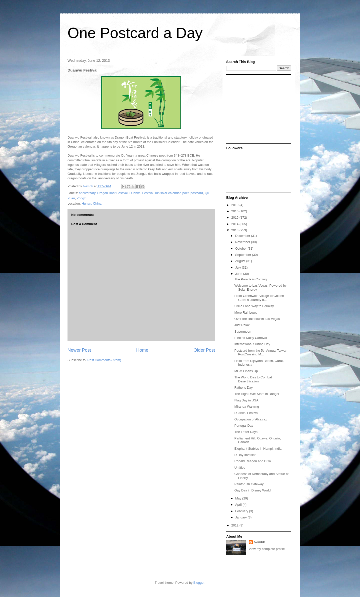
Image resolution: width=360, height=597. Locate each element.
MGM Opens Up (246, 371)
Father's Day (243, 387)
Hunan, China (92, 203)
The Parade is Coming (250, 279)
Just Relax (242, 325)
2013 (235, 230)
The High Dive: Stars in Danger (256, 394)
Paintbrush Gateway (249, 484)
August (240, 261)
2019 (235, 205)
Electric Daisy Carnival (250, 338)
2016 (235, 211)
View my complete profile (267, 549)
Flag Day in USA (246, 400)
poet (185, 193)
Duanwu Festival (142, 193)
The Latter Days (246, 432)
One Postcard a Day (135, 33)
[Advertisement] (257, 108)
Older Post (204, 350)
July (238, 267)
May (238, 498)
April (239, 504)
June (239, 274)
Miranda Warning (246, 406)
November (243, 242)
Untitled (239, 467)
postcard (196, 193)
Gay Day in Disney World (252, 490)
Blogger (199, 582)
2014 (235, 224)
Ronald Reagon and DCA (252, 461)
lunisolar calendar (167, 193)
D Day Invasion (245, 455)
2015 (235, 217)
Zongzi (81, 198)
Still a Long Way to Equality (254, 306)
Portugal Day (243, 425)
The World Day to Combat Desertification (253, 379)
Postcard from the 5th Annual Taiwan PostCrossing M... (260, 352)
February (242, 511)
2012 (235, 525)
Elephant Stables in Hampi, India (258, 448)
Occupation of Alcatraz (250, 419)
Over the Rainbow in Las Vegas (257, 319)
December (243, 236)
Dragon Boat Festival (112, 193)
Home (142, 350)
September (243, 255)
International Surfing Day (252, 344)
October (241, 248)
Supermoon (242, 331)
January (241, 517)
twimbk (259, 542)
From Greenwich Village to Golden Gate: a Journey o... (259, 298)
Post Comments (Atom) (104, 360)
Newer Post (79, 350)
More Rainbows (245, 312)
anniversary (87, 193)
